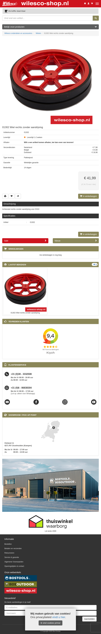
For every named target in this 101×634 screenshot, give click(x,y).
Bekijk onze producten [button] (50, 27)
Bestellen (8, 544)
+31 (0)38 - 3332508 (21, 374)
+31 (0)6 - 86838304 (21, 388)
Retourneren (9, 553)
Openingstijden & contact (14, 566)
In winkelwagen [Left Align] (88, 196)
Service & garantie (11, 557)
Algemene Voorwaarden (13, 562)
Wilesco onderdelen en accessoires (18, 33)
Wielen (38, 33)
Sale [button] (25, 240)
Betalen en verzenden (13, 548)
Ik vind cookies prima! (50, 623)
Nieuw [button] (76, 240)
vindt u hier (58, 617)
